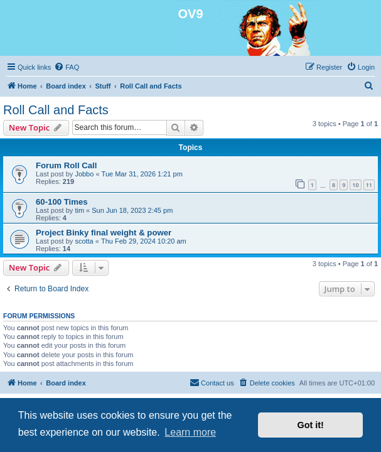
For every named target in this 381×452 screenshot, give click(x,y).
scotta (84, 241)
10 (355, 185)
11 (369, 185)
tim (79, 210)
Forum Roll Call (66, 165)
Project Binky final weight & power (103, 232)
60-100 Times (62, 202)
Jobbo (84, 174)
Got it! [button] (311, 425)
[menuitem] (66, 67)
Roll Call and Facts (56, 110)
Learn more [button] (190, 432)
